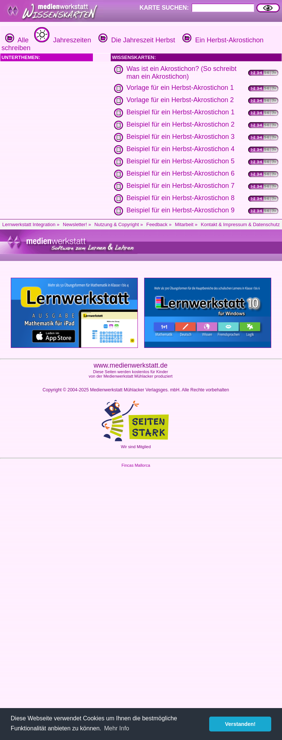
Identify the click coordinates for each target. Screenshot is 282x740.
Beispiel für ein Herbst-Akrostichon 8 (180, 198)
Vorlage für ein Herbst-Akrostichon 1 (180, 87)
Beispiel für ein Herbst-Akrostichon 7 (180, 185)
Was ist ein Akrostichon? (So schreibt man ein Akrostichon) (181, 72)
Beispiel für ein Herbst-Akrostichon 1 (180, 112)
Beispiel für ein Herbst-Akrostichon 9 (180, 210)
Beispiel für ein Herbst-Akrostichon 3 (180, 136)
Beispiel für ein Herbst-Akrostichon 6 (180, 173)
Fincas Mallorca (135, 465)
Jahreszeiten (61, 40)
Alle (17, 40)
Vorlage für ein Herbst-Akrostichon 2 (180, 100)
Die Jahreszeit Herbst (136, 40)
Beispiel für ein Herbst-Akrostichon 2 (180, 124)
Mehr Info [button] (116, 728)
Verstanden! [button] (240, 724)
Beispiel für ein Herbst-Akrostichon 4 (180, 149)
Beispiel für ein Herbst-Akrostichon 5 (180, 161)
